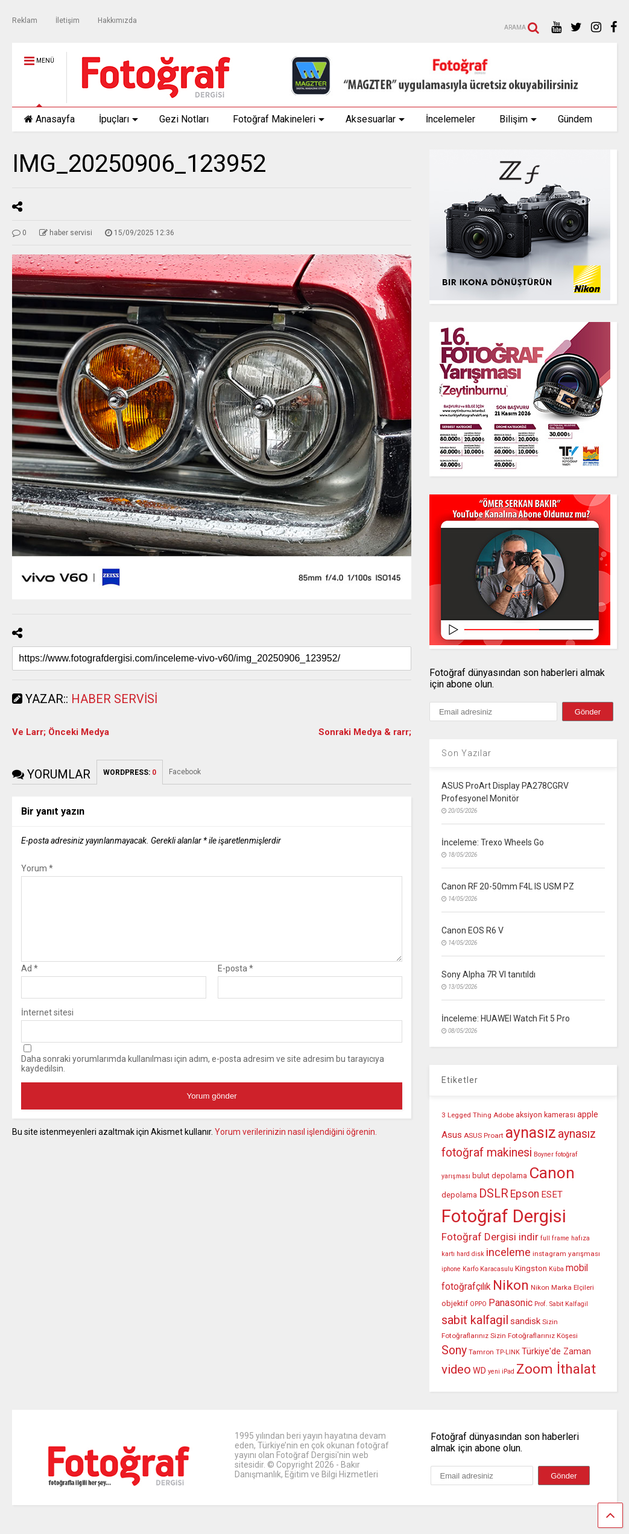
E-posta (235, 983)
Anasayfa (49, 119)
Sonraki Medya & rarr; (364, 732)
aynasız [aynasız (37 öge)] (530, 1132)
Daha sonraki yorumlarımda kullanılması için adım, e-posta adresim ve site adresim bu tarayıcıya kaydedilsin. (202, 1078)
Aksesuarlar (375, 119)
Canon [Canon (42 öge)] (552, 1173)
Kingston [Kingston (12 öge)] (531, 1268)
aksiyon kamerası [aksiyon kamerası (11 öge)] (545, 1114)
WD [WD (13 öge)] (479, 1371)
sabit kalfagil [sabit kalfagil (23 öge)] (474, 1320)
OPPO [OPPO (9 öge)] (478, 1304)
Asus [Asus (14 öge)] (451, 1134)
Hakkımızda (117, 20)
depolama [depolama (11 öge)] (459, 1194)
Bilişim (518, 119)
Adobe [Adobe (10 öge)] (503, 1115)
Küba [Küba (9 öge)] (556, 1269)
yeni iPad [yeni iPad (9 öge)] (501, 1371)
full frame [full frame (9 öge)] (554, 1238)
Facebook (185, 772)
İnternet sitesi (47, 1027)
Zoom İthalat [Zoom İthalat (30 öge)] (556, 1369)
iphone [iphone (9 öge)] (451, 1269)
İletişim (67, 20)
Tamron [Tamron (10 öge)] (481, 1352)
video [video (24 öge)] (456, 1369)
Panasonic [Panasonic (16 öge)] (510, 1302)
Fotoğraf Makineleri (278, 119)
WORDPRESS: (129, 772)
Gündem (575, 119)
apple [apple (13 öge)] (587, 1114)
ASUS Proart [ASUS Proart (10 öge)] (484, 1135)
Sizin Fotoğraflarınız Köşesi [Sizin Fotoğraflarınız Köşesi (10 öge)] (534, 1335)
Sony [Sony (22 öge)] (454, 1350)
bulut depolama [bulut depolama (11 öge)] (499, 1175)
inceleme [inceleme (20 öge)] (508, 1252)
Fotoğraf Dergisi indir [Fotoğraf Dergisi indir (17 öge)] (490, 1237)
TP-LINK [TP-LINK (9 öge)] (508, 1352)
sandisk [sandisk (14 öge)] (525, 1321)
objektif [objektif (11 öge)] (454, 1303)
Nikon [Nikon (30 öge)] (511, 1285)
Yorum (37, 868)
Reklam (24, 20)
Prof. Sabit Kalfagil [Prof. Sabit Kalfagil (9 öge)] (561, 1304)
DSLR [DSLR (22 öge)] (493, 1194)
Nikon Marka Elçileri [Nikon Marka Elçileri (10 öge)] (562, 1287)
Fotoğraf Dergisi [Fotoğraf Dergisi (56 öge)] (503, 1216)
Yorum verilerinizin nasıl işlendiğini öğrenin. (296, 1146)
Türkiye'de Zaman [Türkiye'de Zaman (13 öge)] (556, 1351)
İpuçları (118, 119)
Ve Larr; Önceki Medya (60, 732)
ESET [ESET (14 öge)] (552, 1194)
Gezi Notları (184, 119)
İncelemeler (450, 119)
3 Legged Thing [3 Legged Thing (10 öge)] (466, 1115)
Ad (29, 983)
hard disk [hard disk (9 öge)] (470, 1254)
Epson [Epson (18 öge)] (524, 1194)
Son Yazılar (466, 753)
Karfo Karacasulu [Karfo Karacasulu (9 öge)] (488, 1269)
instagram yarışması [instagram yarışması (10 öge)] (566, 1253)
